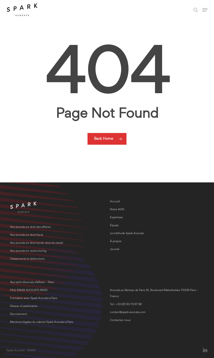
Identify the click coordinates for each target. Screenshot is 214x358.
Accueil (115, 201)
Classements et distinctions (27, 259)
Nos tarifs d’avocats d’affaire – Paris (32, 282)
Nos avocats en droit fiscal (26, 235)
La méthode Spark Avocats (127, 233)
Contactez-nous (120, 320)
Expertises (116, 217)
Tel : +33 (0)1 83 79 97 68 (126, 304)
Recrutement (18, 314)
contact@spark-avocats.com (128, 312)
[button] (204, 9)
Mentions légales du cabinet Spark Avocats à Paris (41, 322)
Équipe (114, 225)
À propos (115, 241)
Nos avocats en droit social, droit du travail (36, 243)
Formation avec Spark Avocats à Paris (33, 298)
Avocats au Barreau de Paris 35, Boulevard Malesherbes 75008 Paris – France (154, 293)
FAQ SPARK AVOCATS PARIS (29, 290)
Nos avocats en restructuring (28, 251)
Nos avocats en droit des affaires (30, 227)
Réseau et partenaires (23, 306)
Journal (114, 249)
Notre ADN (117, 209)
